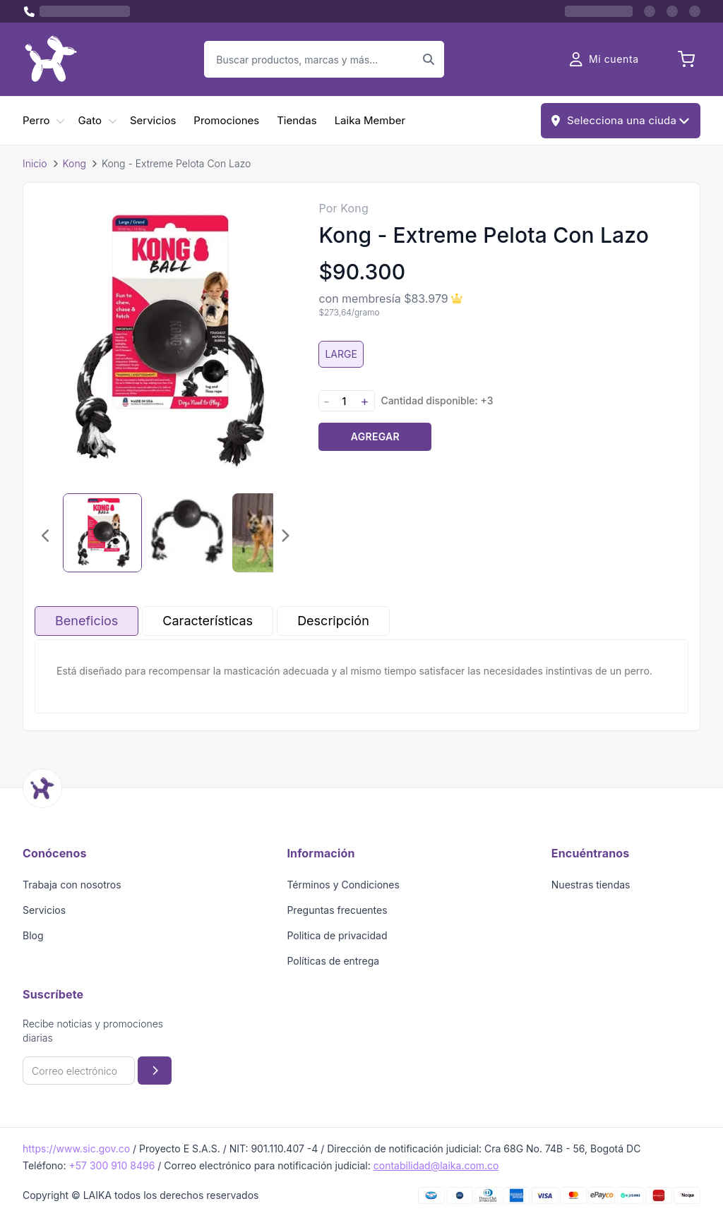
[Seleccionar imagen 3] (271, 532)
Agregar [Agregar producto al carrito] (375, 436)
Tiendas (296, 120)
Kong (74, 163)
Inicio (35, 163)
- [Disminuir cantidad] (326, 401)
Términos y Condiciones (343, 885)
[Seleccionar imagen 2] (187, 532)
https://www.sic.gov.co (76, 1148)
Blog (33, 935)
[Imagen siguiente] (284, 535)
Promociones (226, 120)
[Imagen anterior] (46, 535)
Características (207, 620)
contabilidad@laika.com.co (436, 1165)
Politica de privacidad (337, 935)
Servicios (153, 120)
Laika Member (370, 120)
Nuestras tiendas (591, 885)
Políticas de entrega (333, 961)
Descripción (333, 620)
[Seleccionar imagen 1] (102, 532)
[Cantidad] (343, 401)
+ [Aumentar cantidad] (364, 401)
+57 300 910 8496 (111, 1165)
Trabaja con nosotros (72, 885)
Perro (36, 120)
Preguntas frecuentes (337, 910)
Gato (90, 120)
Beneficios (86, 620)
